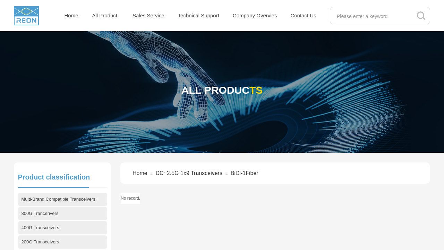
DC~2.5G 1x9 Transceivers (188, 173)
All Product (105, 15)
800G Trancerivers (40, 213)
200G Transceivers (40, 241)
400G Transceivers (40, 227)
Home (71, 15)
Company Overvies (255, 15)
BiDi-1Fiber (244, 173)
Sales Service (148, 15)
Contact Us (303, 15)
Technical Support (198, 15)
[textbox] (372, 16)
